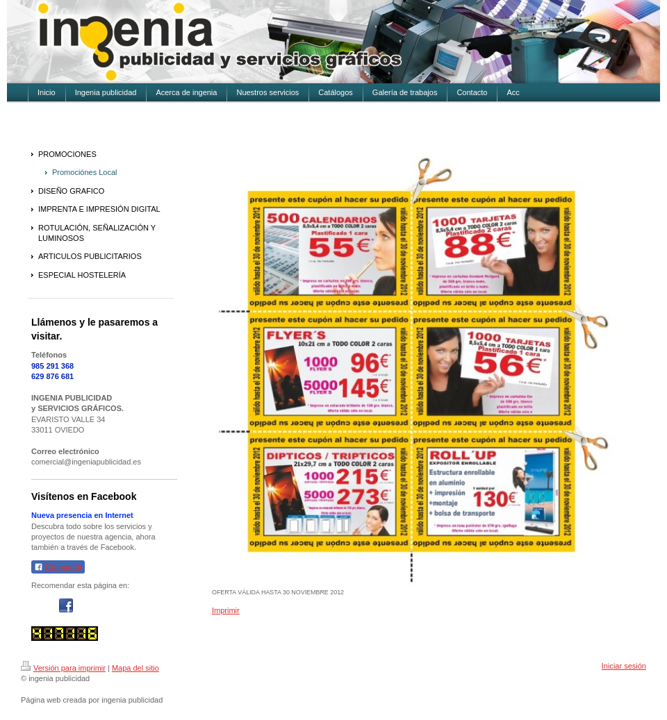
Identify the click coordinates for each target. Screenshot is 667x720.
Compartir (58, 567)
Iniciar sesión (624, 666)
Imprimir (226, 610)
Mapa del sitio (135, 668)
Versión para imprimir (63, 668)
